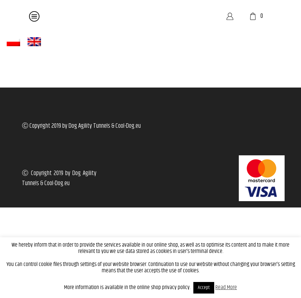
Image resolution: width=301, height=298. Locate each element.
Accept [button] (204, 287)
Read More (226, 287)
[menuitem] (13, 41)
